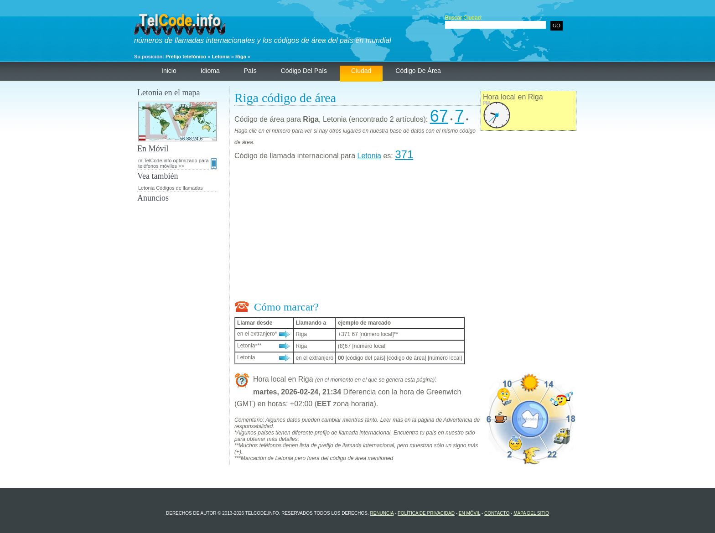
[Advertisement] (405, 232)
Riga (240, 56)
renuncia (382, 513)
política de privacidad (426, 513)
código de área (418, 70)
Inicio (168, 70)
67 (439, 116)
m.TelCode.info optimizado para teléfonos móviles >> (177, 163)
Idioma (210, 70)
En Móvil (469, 513)
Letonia (221, 56)
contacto (496, 513)
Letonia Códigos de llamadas (170, 188)
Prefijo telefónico (186, 56)
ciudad (361, 70)
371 (404, 154)
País (250, 70)
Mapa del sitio (531, 513)
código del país (304, 70)
